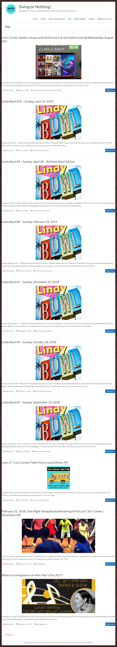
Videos (43, 19)
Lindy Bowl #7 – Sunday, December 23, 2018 (30, 282)
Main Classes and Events (52, 90)
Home (35, 19)
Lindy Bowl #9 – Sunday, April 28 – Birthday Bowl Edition (38, 161)
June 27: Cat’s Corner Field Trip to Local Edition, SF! (35, 462)
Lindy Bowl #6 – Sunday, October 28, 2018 (29, 342)
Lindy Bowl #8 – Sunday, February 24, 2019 (29, 222)
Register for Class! (105, 19)
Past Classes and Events (40, 150)
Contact (91, 19)
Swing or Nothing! (35, 6)
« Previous (9, 634)
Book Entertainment (57, 19)
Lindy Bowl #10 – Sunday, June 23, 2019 (27, 101)
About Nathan (79, 19)
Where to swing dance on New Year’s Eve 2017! (32, 575)
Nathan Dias (9, 90)
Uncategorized (41, 564)
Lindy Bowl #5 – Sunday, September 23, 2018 (31, 402)
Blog (69, 19)
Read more (110, 90)
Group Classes (38, 90)
